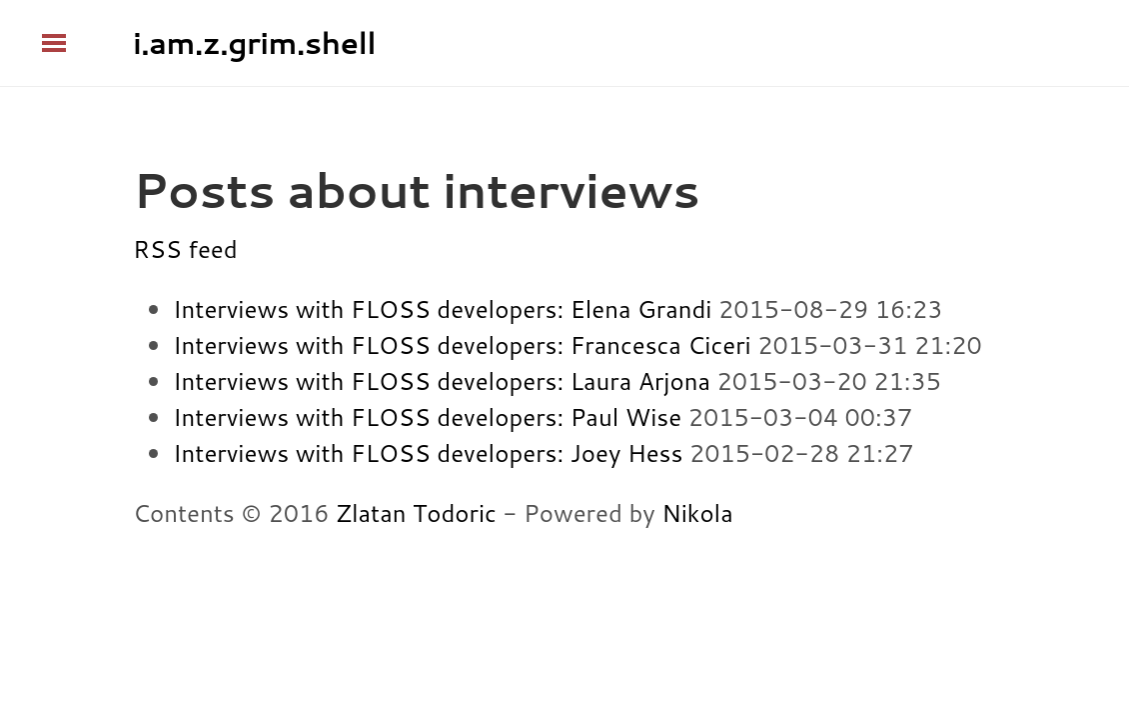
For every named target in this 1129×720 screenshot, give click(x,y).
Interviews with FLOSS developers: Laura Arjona (441, 381)
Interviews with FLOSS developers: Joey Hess (427, 453)
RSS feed (185, 249)
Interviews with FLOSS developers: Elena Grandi (442, 309)
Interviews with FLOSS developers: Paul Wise (427, 417)
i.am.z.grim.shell (254, 42)
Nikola (696, 513)
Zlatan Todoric (416, 513)
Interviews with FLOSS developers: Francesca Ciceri (462, 345)
